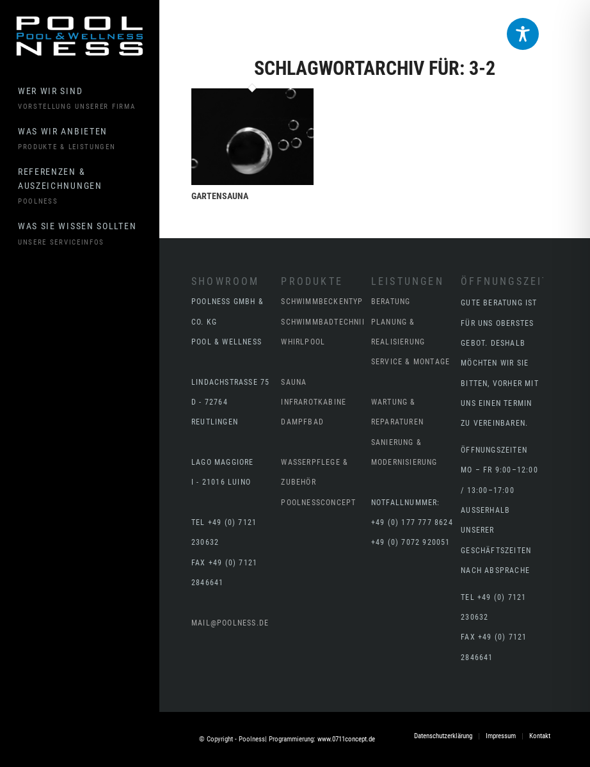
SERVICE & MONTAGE (410, 361)
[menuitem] (88, 99)
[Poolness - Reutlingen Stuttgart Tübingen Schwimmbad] (79, 36)
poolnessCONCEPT (318, 502)
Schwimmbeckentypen (327, 301)
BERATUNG (391, 301)
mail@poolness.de (230, 622)
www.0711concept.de (346, 739)
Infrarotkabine (313, 402)
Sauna (294, 382)
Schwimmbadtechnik (324, 322)
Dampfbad (302, 421)
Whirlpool (303, 341)
